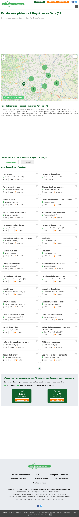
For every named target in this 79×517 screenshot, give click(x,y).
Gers (27, 18)
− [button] (3, 58)
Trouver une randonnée (20, 475)
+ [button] (3, 56)
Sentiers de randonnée (11, 18)
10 (45, 86)
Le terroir (27, 162)
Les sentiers (11, 162)
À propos (39, 2)
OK (50, 515)
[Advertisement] (39, 36)
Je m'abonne (22, 400)
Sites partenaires (61, 479)
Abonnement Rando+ (19, 479)
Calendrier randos (41, 479)
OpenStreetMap (67, 100)
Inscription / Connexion (59, 475)
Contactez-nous (39, 483)
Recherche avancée (14, 97)
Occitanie (22, 18)
